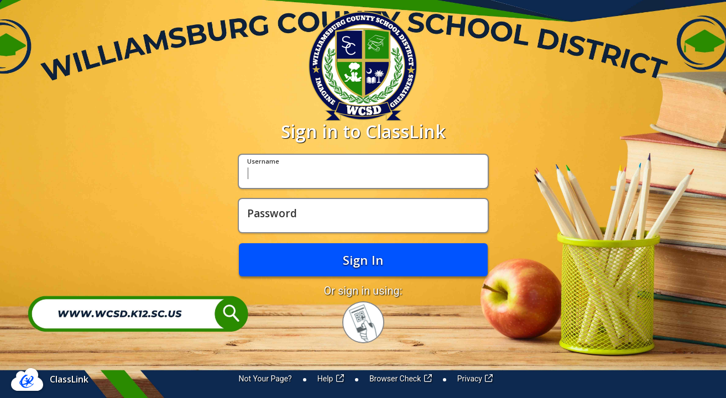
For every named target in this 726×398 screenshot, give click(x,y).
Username (263, 161)
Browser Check (400, 378)
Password (272, 214)
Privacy (475, 378)
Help (330, 378)
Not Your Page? (265, 378)
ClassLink (69, 379)
